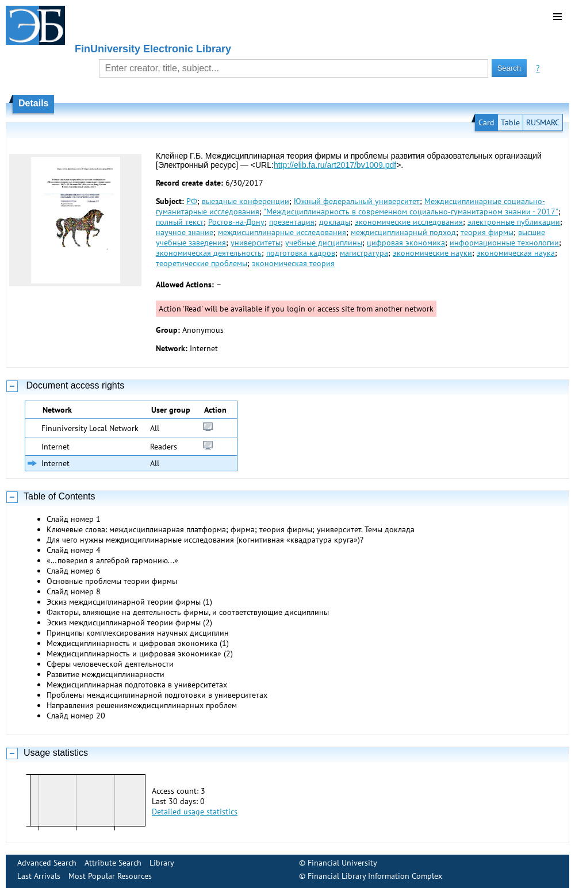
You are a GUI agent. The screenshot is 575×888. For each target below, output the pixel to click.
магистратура (364, 253)
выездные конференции (245, 201)
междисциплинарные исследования (282, 232)
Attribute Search (113, 863)
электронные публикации (513, 222)
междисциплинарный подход (403, 232)
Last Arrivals (38, 876)
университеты (256, 242)
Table (510, 122)
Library (162, 863)
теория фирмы (487, 232)
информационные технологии (504, 242)
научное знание (184, 232)
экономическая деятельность (209, 253)
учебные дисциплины (323, 242)
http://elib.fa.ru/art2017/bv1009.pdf (335, 165)
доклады (334, 222)
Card (486, 122)
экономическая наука (516, 253)
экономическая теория (293, 263)
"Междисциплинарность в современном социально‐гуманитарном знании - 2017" (410, 211)
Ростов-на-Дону (236, 222)
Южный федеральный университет (357, 201)
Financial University (342, 863)
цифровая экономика (406, 242)
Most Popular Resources (110, 876)
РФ (191, 201)
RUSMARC (542, 122)
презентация (292, 222)
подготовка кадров (300, 253)
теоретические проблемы (201, 263)
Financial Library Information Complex (375, 876)
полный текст (180, 222)
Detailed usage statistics (194, 811)
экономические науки (432, 253)
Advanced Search (46, 863)
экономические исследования (409, 222)
